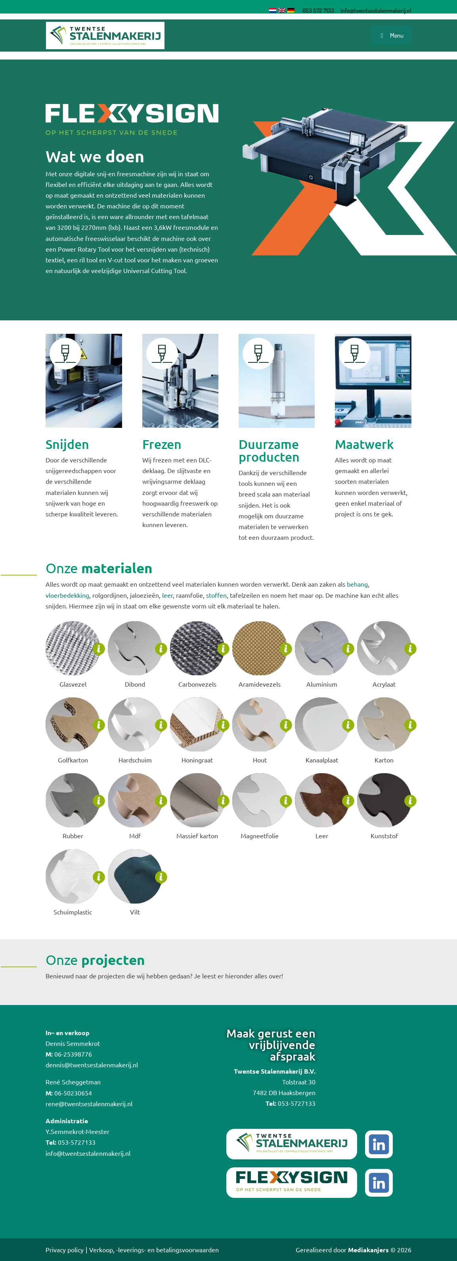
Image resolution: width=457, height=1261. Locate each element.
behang (357, 584)
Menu (390, 35)
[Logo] (105, 35)
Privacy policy (65, 1249)
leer (167, 595)
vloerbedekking (67, 595)
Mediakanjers (368, 1250)
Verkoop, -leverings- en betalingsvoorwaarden (154, 1249)
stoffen (216, 595)
